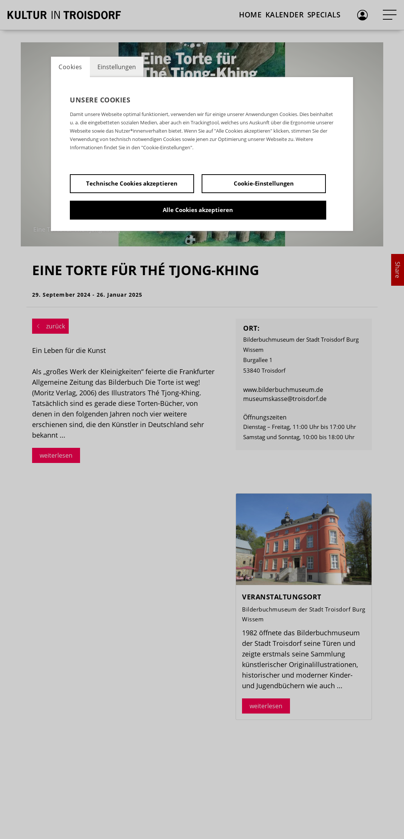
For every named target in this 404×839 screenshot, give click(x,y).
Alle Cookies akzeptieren (198, 210)
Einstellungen (116, 67)
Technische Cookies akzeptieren (131, 183)
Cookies (70, 67)
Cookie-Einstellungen (264, 183)
